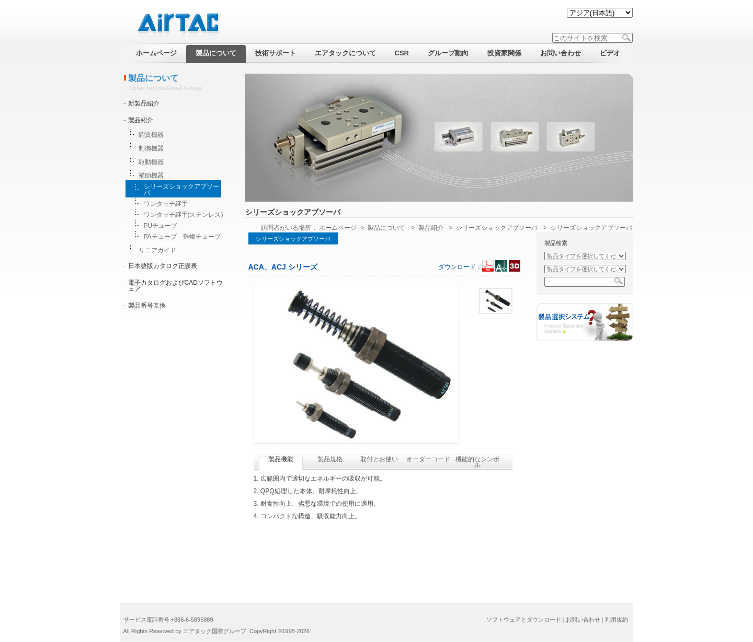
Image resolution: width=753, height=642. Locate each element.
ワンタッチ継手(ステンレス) (183, 214)
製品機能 (280, 459)
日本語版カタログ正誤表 (162, 266)
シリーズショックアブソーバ (181, 189)
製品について (386, 227)
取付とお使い (379, 459)
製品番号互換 (147, 305)
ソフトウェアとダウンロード (523, 619)
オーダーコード (428, 459)
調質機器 (151, 134)
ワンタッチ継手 (166, 203)
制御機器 (151, 148)
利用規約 (616, 619)
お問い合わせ (583, 619)
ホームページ (338, 227)
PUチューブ (161, 225)
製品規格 (330, 459)
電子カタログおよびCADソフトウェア (175, 286)
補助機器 (151, 175)
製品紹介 (140, 120)
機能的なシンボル (477, 462)
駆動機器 (151, 162)
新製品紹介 (143, 103)
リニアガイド (157, 250)
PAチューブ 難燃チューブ (182, 236)
